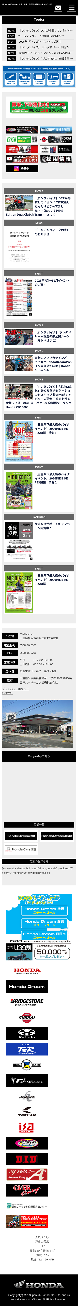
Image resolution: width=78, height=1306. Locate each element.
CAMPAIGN (39, 517)
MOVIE (39, 191)
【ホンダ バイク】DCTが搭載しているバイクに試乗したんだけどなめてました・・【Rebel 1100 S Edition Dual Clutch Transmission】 (38, 206)
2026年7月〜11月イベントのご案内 (40, 41)
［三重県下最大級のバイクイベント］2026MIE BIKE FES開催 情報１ (52, 478)
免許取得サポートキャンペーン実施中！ (52, 526)
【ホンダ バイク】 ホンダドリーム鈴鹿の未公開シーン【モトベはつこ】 (53, 336)
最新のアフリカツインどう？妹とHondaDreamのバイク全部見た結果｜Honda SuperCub (53, 364)
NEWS (39, 223)
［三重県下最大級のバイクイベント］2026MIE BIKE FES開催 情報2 (52, 428)
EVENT (39, 273)
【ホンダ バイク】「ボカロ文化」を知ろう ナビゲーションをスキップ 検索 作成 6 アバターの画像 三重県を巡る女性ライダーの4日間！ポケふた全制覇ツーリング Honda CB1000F (39, 397)
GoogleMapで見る (39, 756)
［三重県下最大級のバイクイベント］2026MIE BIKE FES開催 (52, 580)
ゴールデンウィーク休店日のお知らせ (41, 36)
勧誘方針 (7, 693)
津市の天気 (42, 1241)
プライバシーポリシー (15, 689)
